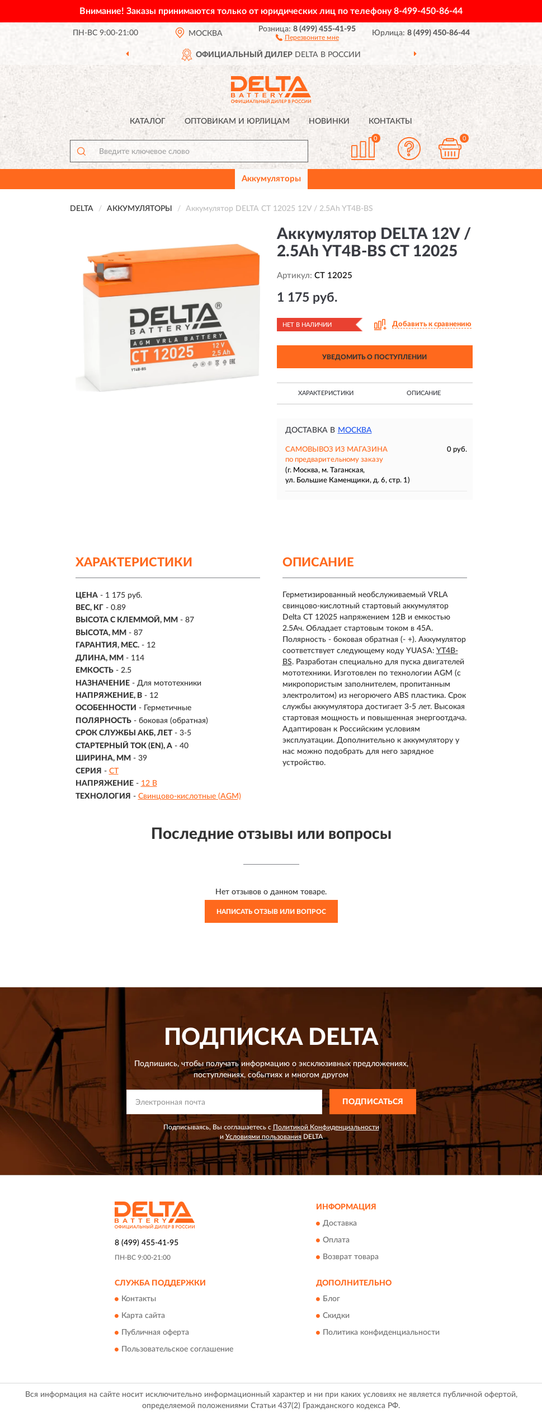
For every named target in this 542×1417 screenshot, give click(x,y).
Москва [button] (355, 430)
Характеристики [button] (326, 393)
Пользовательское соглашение (177, 1350)
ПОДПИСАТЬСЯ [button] (372, 1102)
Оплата (336, 1240)
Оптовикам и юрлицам (237, 121)
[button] (307, 37)
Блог (331, 1299)
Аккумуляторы (271, 179)
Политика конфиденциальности (381, 1333)
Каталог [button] (148, 121)
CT (114, 771)
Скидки (336, 1316)
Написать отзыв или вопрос (271, 911)
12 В (149, 783)
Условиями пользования (263, 1136)
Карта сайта (143, 1316)
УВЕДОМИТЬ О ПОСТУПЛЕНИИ (374, 357)
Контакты (390, 121)
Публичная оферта (155, 1333)
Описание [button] (424, 393)
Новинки (329, 121)
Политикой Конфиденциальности (326, 1127)
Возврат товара (351, 1257)
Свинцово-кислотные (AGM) (189, 796)
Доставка (340, 1223)
